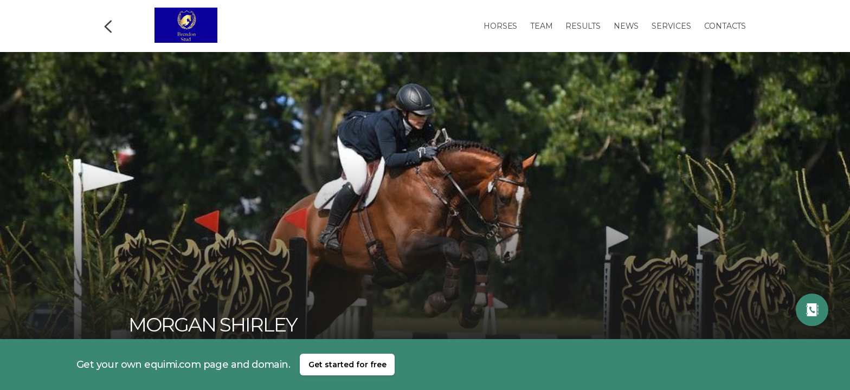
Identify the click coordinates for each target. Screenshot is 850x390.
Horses (500, 26)
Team (541, 26)
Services (671, 26)
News (626, 26)
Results (583, 26)
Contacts (725, 26)
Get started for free (347, 364)
